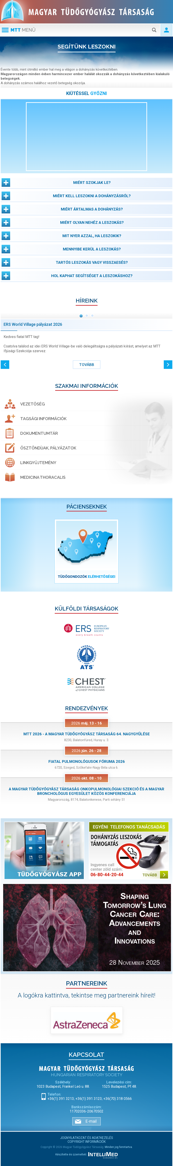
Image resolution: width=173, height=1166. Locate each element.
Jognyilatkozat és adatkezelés (86, 1138)
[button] (86, 182)
